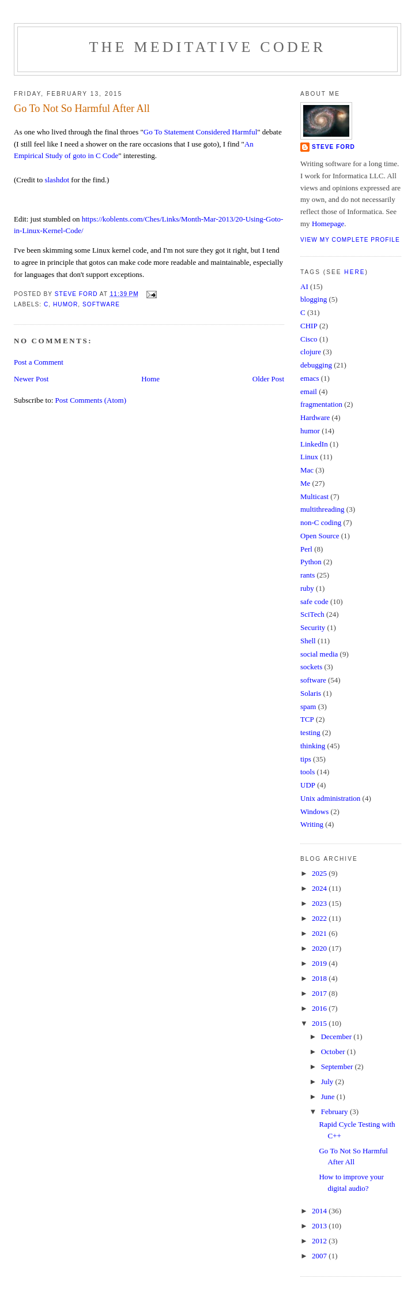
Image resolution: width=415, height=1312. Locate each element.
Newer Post (31, 378)
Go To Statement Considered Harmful (200, 132)
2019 (320, 963)
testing (310, 732)
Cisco (309, 339)
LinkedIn (314, 444)
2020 (320, 948)
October (334, 1051)
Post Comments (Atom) (91, 400)
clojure (310, 351)
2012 (320, 1240)
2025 (320, 873)
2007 (320, 1255)
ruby (307, 588)
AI (304, 286)
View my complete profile (350, 240)
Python (311, 561)
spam (308, 706)
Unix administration (330, 798)
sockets (311, 666)
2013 (320, 1225)
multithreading (322, 509)
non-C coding (320, 522)
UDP (307, 785)
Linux (309, 456)
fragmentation (321, 404)
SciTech (312, 614)
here (354, 272)
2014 (320, 1210)
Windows (314, 811)
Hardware (315, 417)
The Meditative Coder (207, 47)
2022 (320, 918)
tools (307, 771)
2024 (320, 888)
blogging (313, 299)
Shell (308, 640)
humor (65, 304)
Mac (307, 470)
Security (312, 627)
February (335, 1111)
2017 (320, 993)
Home (150, 378)
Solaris (310, 693)
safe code (314, 601)
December (337, 1036)
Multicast (314, 496)
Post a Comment (38, 362)
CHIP (309, 325)
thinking (312, 745)
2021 (320, 933)
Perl (306, 549)
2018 (320, 978)
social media (319, 654)
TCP (307, 719)
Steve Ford (333, 147)
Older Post (268, 378)
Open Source (319, 535)
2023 (320, 903)
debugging (316, 365)
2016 (320, 1008)
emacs (309, 378)
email (308, 391)
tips (305, 759)
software (101, 304)
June (329, 1096)
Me (305, 483)
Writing (311, 824)
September (338, 1066)
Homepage (328, 223)
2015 (320, 1023)
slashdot (56, 179)
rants (307, 575)
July (328, 1081)
